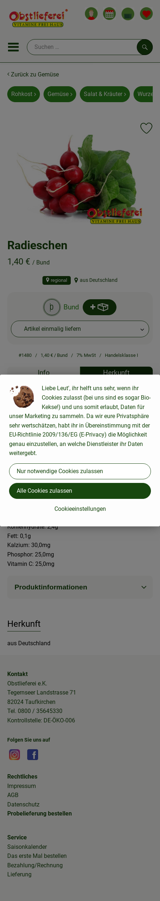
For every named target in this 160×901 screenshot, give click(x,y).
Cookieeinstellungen (80, 508)
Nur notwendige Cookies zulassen (60, 471)
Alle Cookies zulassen (44, 490)
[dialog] (80, 450)
